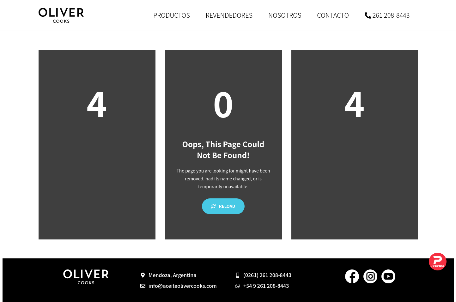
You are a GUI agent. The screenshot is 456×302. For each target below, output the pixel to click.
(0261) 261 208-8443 (267, 275)
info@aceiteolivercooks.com (183, 285)
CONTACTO (333, 15)
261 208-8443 (387, 15)
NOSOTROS (284, 15)
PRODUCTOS (171, 15)
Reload (223, 206)
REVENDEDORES (229, 15)
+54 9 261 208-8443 (266, 285)
